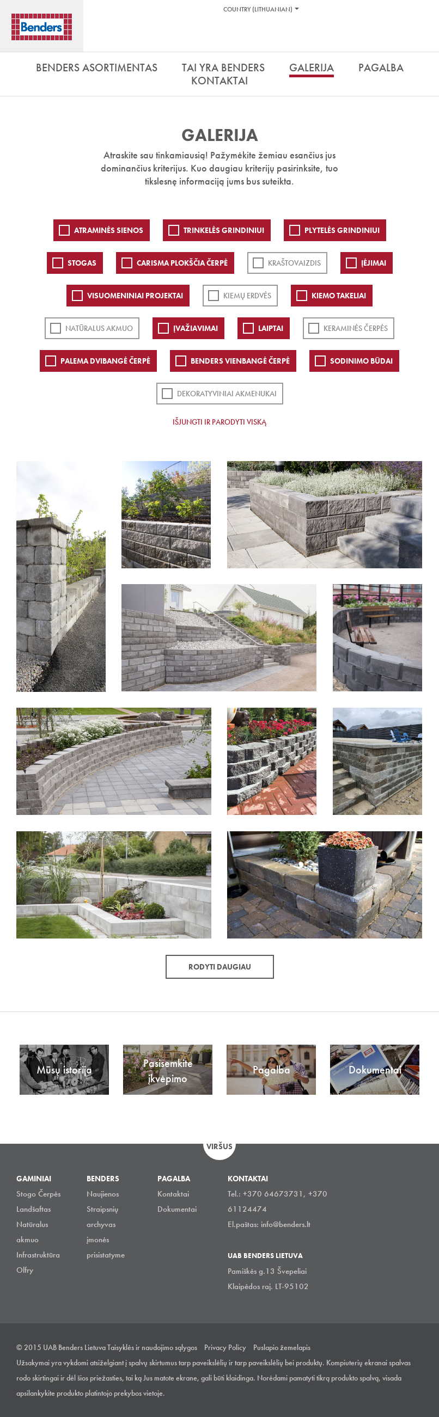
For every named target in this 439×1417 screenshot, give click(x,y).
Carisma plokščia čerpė (182, 263)
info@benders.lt (285, 1224)
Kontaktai (173, 1193)
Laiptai (270, 328)
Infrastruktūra (38, 1254)
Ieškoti (422, 37)
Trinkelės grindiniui (224, 230)
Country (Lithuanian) (257, 9)
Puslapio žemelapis (281, 1347)
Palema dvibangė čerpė (105, 361)
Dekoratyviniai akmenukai (227, 393)
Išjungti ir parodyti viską (219, 422)
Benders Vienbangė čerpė (240, 361)
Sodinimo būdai (361, 361)
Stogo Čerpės (38, 1193)
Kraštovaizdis (294, 263)
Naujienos (103, 1193)
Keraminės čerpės (356, 328)
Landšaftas (33, 1209)
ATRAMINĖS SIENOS (108, 230)
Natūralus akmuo (99, 328)
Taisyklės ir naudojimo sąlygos (152, 1347)
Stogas (82, 263)
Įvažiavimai (195, 328)
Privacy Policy (225, 1347)
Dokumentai (177, 1209)
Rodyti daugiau (219, 967)
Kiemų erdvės (247, 295)
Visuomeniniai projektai (135, 295)
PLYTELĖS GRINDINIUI (342, 230)
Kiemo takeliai (339, 295)
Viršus (219, 1146)
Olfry (24, 1270)
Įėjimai (373, 263)
